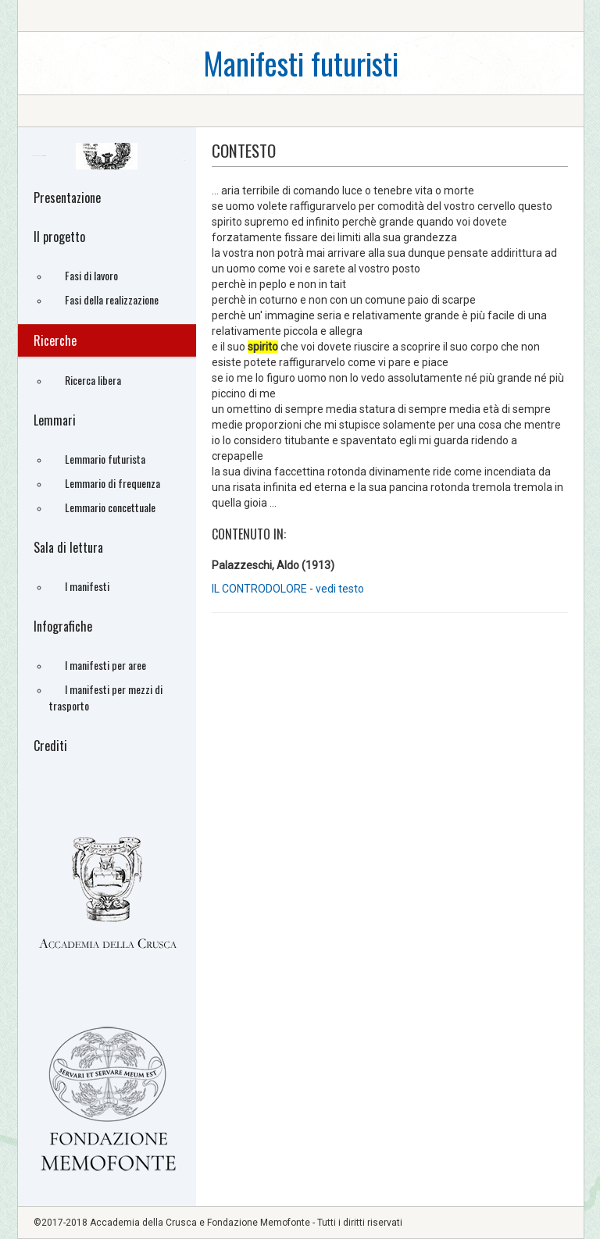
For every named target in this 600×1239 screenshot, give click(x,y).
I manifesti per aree (105, 665)
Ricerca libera (93, 380)
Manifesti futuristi (300, 63)
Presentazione (67, 197)
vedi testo (340, 588)
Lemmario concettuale (110, 507)
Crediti (50, 745)
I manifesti (87, 586)
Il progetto (59, 236)
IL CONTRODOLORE (260, 588)
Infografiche (63, 626)
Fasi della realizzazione (112, 299)
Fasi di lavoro (91, 275)
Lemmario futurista (105, 458)
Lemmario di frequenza (112, 483)
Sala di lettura (68, 547)
